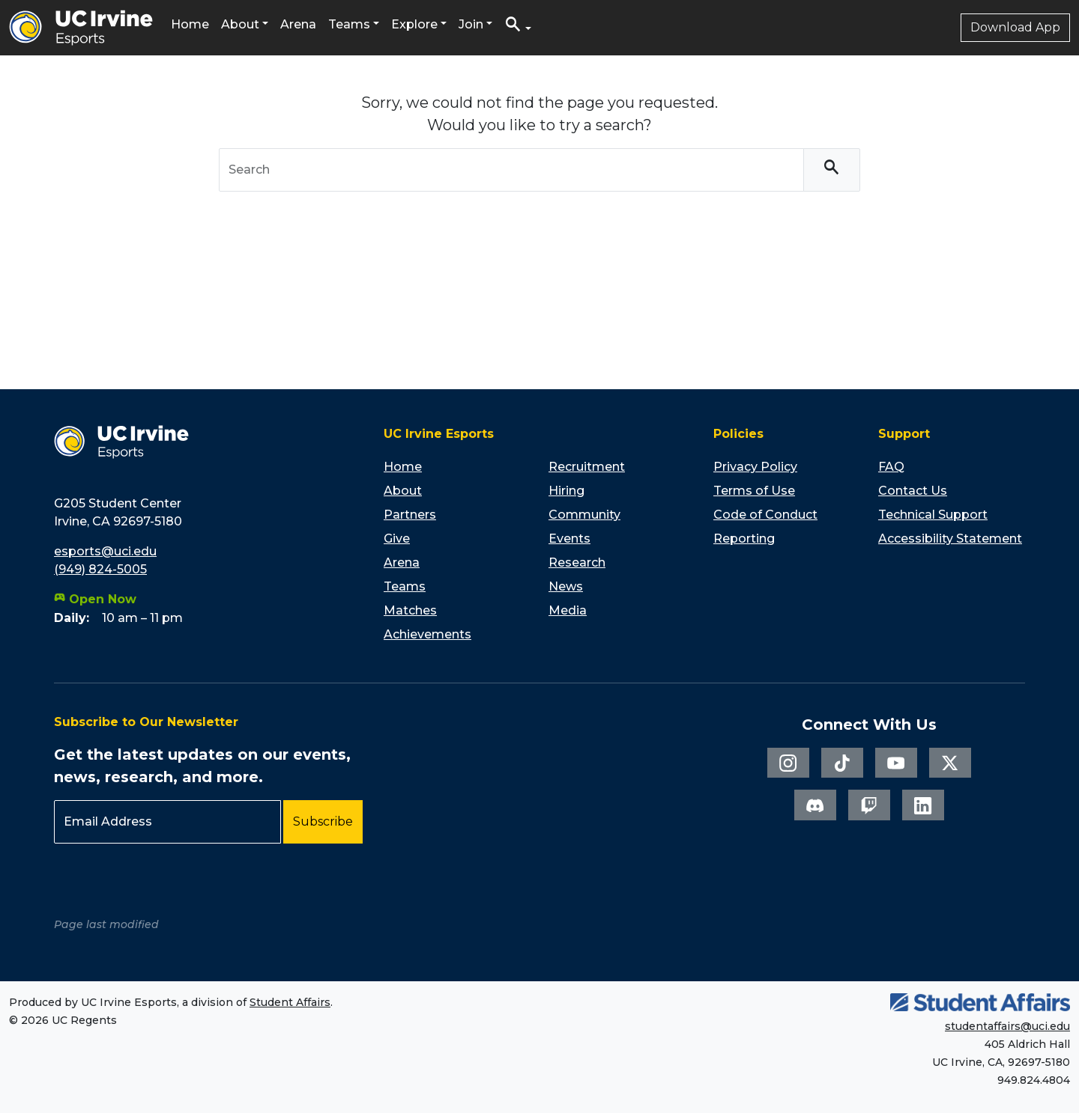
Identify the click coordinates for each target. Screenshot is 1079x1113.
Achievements (427, 634)
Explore (414, 24)
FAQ (891, 467)
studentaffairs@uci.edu (1007, 1026)
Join (471, 24)
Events (569, 538)
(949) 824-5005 (100, 569)
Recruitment (586, 467)
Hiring (566, 491)
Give (397, 538)
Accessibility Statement (950, 538)
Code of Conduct (765, 514)
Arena (298, 24)
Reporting (744, 538)
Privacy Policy (755, 467)
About (240, 24)
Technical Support (933, 514)
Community (584, 514)
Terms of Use (754, 491)
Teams (349, 24)
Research (576, 562)
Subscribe (323, 821)
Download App (1015, 27)
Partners (410, 514)
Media (567, 610)
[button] (517, 28)
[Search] (831, 170)
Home (190, 24)
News (565, 586)
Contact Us (912, 491)
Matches (410, 610)
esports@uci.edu (105, 551)
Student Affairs (290, 1002)
